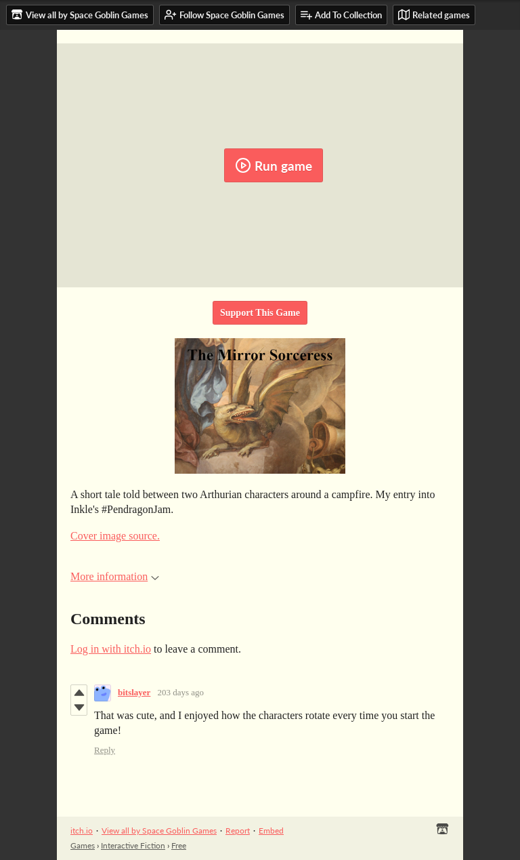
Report (237, 830)
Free (178, 845)
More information (114, 576)
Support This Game (260, 313)
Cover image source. (115, 535)
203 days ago (180, 692)
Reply (104, 750)
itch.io (81, 830)
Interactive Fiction (133, 845)
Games (82, 845)
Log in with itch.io (110, 649)
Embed (271, 830)
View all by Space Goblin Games (159, 830)
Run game (273, 165)
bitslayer (134, 692)
